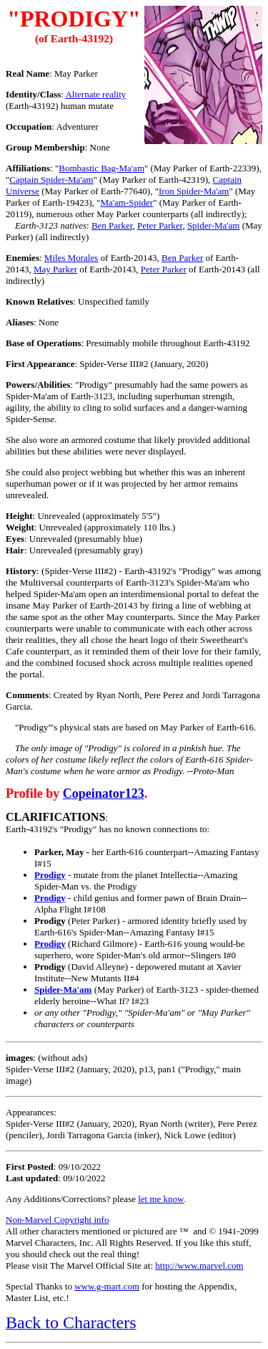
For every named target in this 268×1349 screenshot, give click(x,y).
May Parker (55, 269)
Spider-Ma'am (213, 225)
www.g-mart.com (106, 1286)
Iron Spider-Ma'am (194, 191)
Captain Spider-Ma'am (51, 179)
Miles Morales (71, 257)
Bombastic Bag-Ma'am (101, 168)
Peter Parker (159, 225)
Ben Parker (112, 225)
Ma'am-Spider (126, 202)
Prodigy (50, 874)
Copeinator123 (103, 793)
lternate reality (95, 94)
